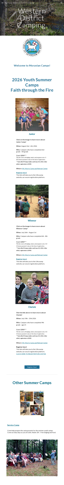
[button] (2, 3)
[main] (32, 17)
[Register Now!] (32, 367)
